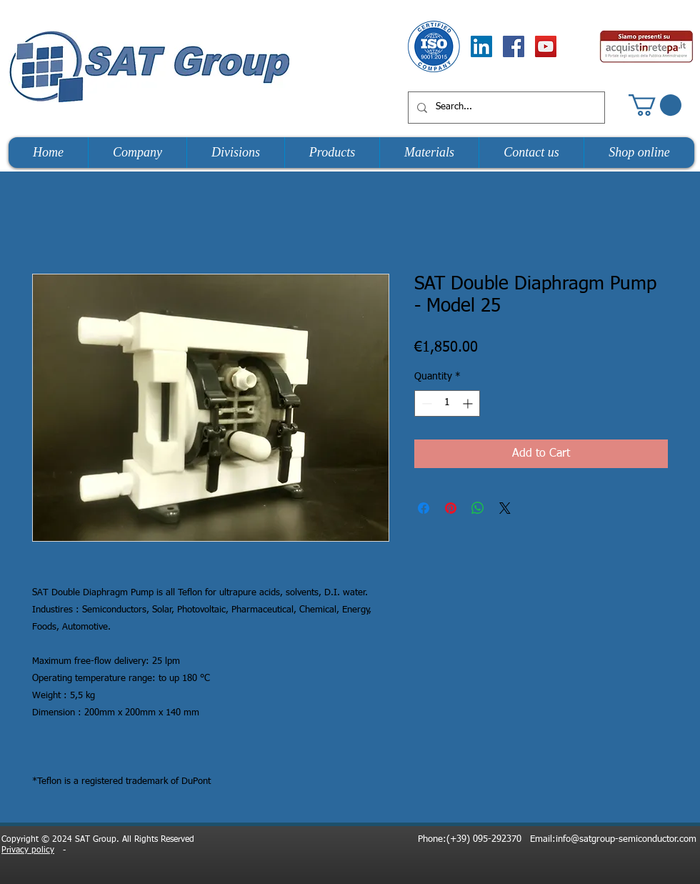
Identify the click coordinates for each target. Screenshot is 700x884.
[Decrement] (425, 403)
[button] (655, 105)
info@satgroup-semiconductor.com (626, 839)
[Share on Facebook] (423, 508)
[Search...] (505, 107)
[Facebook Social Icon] (513, 46)
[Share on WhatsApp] (477, 508)
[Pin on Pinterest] (450, 508)
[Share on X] (505, 508)
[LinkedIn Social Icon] (481, 46)
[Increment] (469, 403)
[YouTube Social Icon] (545, 46)
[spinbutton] (447, 403)
